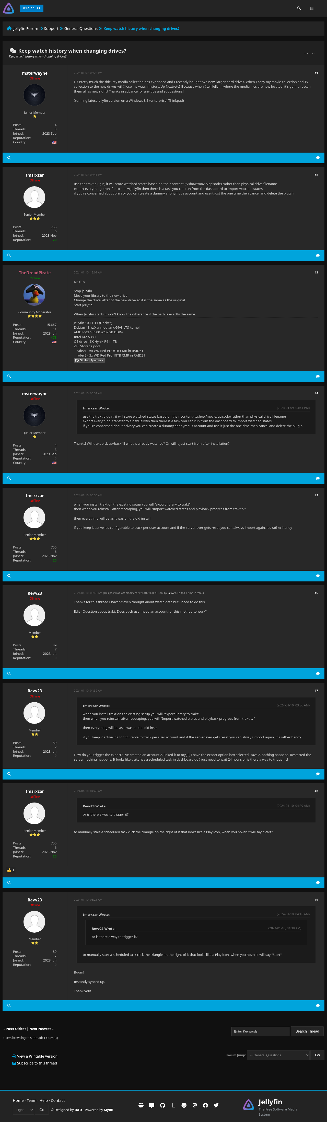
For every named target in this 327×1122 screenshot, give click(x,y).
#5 (316, 495)
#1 (316, 73)
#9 (316, 899)
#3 (316, 272)
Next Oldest (16, 1028)
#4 (316, 393)
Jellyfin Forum (26, 28)
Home (18, 1100)
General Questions (81, 28)
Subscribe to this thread (37, 1063)
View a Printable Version (37, 1056)
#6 (316, 593)
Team (32, 1100)
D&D (78, 1109)
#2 (316, 175)
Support (51, 28)
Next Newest (40, 1028)
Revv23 (35, 593)
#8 (316, 791)
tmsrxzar (35, 175)
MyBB (108, 1109)
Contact (58, 1100)
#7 (316, 690)
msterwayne (35, 73)
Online (35, 278)
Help (44, 1100)
